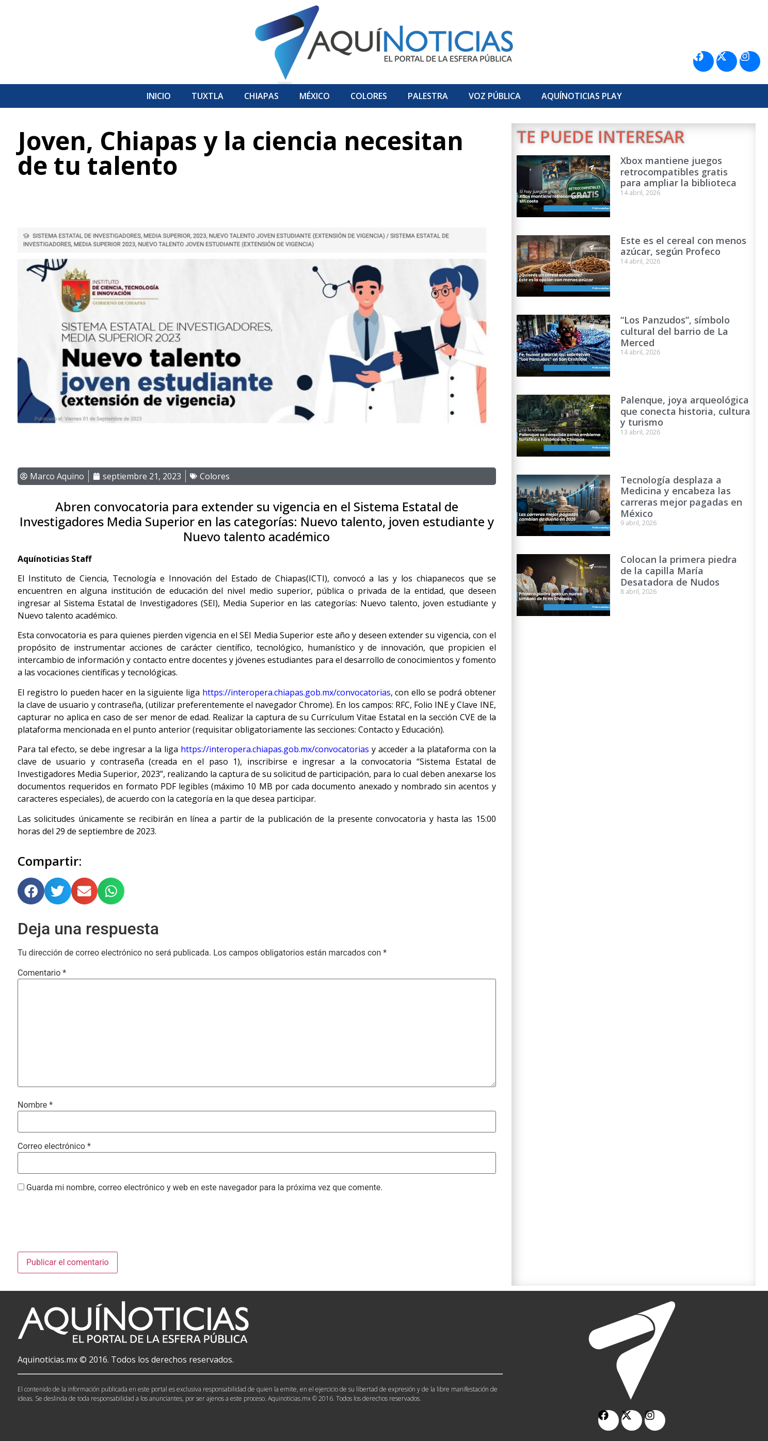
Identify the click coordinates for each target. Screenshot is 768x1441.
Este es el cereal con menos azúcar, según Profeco (683, 246)
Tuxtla (207, 96)
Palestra (428, 96)
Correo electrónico (54, 1146)
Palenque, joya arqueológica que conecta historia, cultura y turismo (685, 411)
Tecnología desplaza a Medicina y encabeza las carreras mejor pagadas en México (681, 497)
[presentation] (96, 1226)
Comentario (42, 973)
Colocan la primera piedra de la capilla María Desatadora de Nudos (678, 570)
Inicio (159, 96)
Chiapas (261, 96)
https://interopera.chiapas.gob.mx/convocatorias (273, 749)
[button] (31, 891)
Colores (368, 96)
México (314, 96)
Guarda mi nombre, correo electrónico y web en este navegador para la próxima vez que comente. (204, 1188)
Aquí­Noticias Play (581, 96)
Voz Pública (495, 96)
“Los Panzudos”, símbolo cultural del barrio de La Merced (675, 331)
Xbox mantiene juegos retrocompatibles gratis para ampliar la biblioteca (678, 171)
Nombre (35, 1105)
